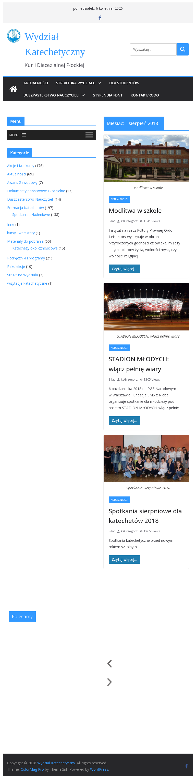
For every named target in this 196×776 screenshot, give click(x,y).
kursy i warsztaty (21, 232)
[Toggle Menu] (89, 134)
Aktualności (35, 82)
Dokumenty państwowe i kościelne (36, 190)
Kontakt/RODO (145, 95)
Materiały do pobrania (25, 241)
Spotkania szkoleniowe (31, 214)
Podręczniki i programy (26, 258)
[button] (98, 83)
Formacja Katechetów (25, 207)
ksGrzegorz (129, 221)
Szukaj (183, 49)
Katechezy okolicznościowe (35, 248)
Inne (10, 224)
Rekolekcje (16, 266)
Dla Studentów (124, 82)
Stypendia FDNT (107, 95)
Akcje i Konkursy (20, 165)
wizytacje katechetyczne (27, 283)
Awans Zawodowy (22, 182)
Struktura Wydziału (75, 82)
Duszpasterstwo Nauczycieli (51, 95)
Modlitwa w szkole (135, 210)
